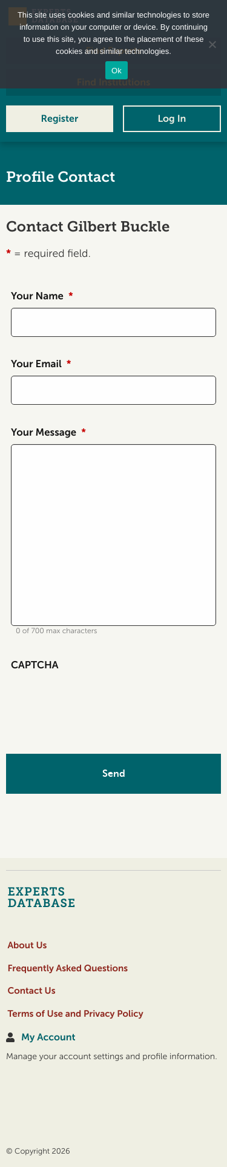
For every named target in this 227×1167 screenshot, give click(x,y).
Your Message (48, 432)
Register (60, 118)
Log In (171, 118)
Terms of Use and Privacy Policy (75, 1014)
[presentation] (103, 700)
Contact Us (31, 991)
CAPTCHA (35, 665)
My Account (48, 1037)
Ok (116, 70)
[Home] (65, 897)
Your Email (41, 364)
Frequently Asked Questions (67, 968)
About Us (27, 945)
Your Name (42, 296)
